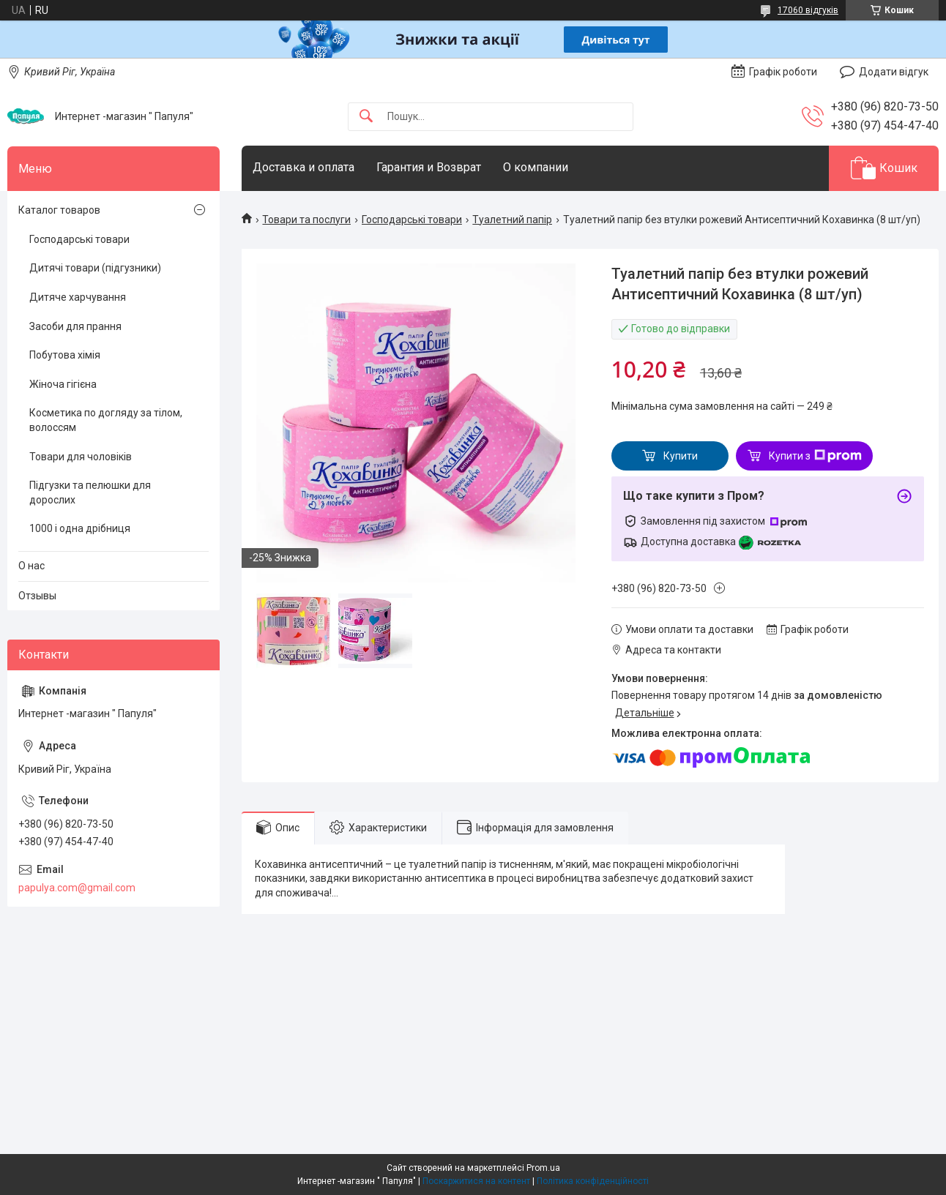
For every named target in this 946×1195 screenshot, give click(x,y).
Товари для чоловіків (80, 456)
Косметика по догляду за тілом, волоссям (105, 420)
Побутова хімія (64, 355)
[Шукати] (366, 116)
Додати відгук (893, 72)
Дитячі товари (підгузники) (95, 268)
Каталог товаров (59, 210)
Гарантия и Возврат (428, 167)
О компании (535, 167)
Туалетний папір (512, 219)
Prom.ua (543, 1168)
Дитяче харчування (77, 297)
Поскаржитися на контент (476, 1181)
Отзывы (37, 596)
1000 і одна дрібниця (79, 528)
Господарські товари (412, 219)
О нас (31, 566)
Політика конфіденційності (593, 1181)
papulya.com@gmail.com (76, 888)
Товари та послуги (306, 219)
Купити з (815, 455)
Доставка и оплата (303, 167)
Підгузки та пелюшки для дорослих (90, 492)
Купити (680, 456)
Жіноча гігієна (63, 384)
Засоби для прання (75, 326)
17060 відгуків (808, 10)
